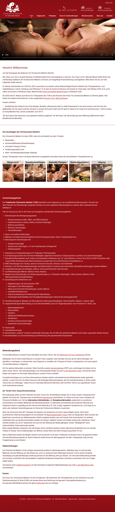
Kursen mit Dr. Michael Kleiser (56, 98)
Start (31, 15)
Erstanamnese (47, 397)
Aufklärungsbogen (105, 10)
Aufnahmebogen (87, 10)
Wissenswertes (87, 15)
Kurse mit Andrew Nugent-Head (55, 91)
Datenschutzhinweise (87, 499)
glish (109, 3)
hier (70, 465)
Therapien (52, 15)
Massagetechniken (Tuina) (57, 415)
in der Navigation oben (73, 371)
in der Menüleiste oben (85, 465)
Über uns (100, 15)
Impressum (73, 499)
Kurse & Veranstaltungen (69, 15)
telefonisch (40, 483)
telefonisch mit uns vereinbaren (72, 355)
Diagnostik (41, 15)
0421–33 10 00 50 (69, 10)
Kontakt (109, 15)
